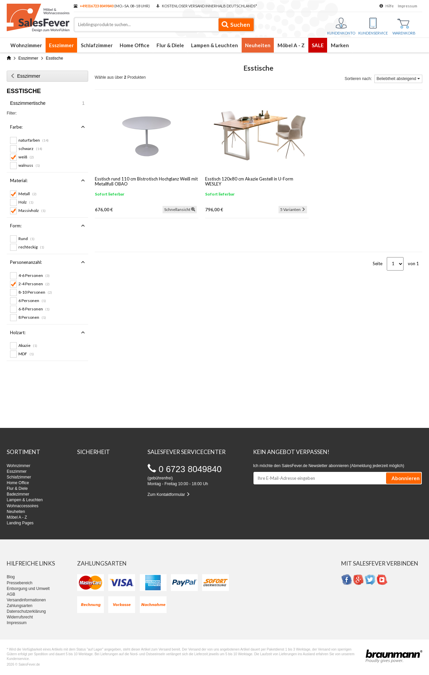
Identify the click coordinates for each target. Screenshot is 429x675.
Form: (47, 225)
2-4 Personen (34, 283)
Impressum (407, 6)
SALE (318, 45)
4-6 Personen (34, 275)
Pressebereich (20, 583)
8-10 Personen (35, 292)
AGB (11, 594)
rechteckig (31, 246)
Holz (26, 202)
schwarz (30, 148)
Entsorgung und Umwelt (28, 588)
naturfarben (33, 140)
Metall (27, 193)
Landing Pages (20, 523)
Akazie (27, 345)
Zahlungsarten (20, 605)
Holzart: (47, 332)
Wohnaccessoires (23, 506)
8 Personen (32, 317)
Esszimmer (61, 45)
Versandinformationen (26, 600)
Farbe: (47, 127)
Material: (47, 180)
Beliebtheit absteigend (398, 78)
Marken (340, 45)
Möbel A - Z (291, 45)
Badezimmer (18, 494)
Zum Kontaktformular (168, 494)
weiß (26, 156)
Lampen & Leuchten (214, 45)
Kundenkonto (341, 26)
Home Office (134, 45)
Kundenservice (373, 26)
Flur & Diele (170, 45)
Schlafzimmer (97, 45)
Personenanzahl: (47, 262)
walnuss (29, 165)
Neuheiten (257, 45)
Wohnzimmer (26, 45)
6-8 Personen (34, 308)
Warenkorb (404, 27)
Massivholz (32, 210)
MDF (26, 353)
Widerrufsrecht (20, 617)
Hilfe (389, 6)
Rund (26, 238)
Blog (11, 577)
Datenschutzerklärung (26, 611)
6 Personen (32, 300)
